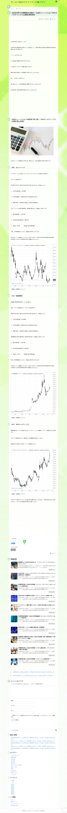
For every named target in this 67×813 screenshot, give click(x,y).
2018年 (12, 794)
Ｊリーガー (13, 774)
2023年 (12, 787)
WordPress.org (14, 805)
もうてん (53, 553)
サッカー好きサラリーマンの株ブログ (28, 2)
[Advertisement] (33, 30)
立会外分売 (53, 19)
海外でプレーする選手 (16, 765)
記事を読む (52, 569)
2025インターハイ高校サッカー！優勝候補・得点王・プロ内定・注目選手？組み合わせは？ (33, 740)
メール (13, 705)
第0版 (43, 810)
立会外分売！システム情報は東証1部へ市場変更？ (31, 627)
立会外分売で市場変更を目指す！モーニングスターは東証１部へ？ (36, 595)
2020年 (12, 791)
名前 (12, 700)
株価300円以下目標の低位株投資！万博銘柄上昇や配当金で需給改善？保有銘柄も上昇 (32, 672)
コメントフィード (15, 803)
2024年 (12, 785)
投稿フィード (14, 801)
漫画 (12, 768)
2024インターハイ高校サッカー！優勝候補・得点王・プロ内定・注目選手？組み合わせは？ (33, 746)
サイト (12, 710)
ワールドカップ (14, 755)
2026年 (12, 780)
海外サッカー (14, 766)
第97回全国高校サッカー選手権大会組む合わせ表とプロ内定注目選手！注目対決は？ (32, 676)
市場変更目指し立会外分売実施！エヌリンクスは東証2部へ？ (34, 659)
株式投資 (13, 763)
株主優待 (13, 761)
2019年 (12, 792)
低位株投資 (13, 757)
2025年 (12, 784)
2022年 (12, 788)
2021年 (12, 789)
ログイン (13, 799)
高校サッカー (14, 772)
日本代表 (13, 759)
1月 (13, 781)
